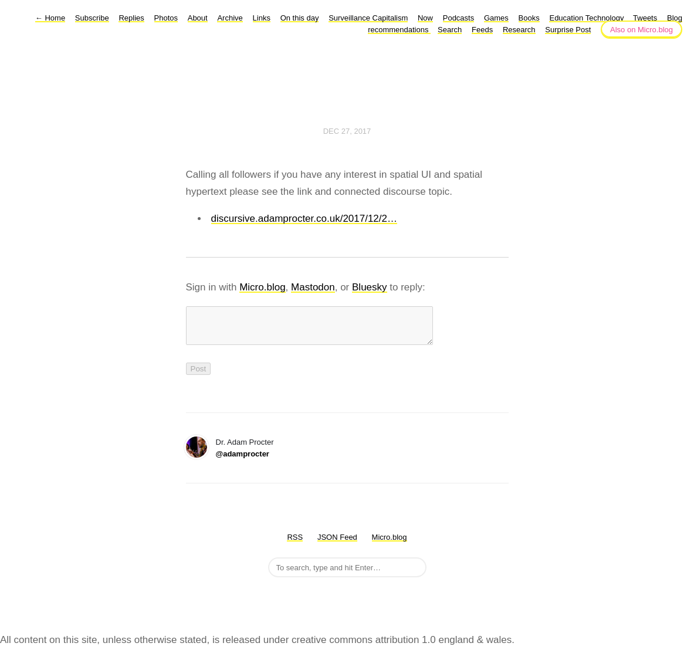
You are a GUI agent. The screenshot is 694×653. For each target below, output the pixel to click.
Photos (166, 17)
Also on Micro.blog (641, 29)
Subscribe (92, 17)
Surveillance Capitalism (368, 17)
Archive (229, 17)
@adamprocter (242, 460)
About (198, 17)
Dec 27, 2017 (347, 131)
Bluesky (369, 287)
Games (496, 17)
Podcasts (458, 17)
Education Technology (587, 17)
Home (50, 17)
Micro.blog (262, 287)
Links (261, 17)
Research (519, 29)
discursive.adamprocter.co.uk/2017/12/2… (304, 218)
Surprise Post (568, 29)
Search (450, 29)
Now (425, 17)
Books (529, 17)
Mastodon (313, 287)
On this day (299, 17)
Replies (131, 17)
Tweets (645, 17)
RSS (295, 544)
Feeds (482, 29)
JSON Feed (337, 544)
